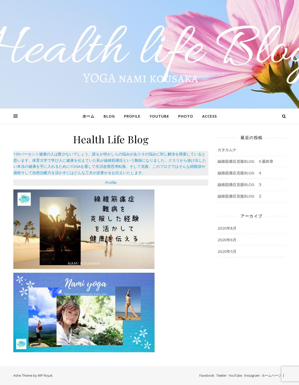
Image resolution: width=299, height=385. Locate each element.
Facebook (206, 375)
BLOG (109, 116)
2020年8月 (227, 228)
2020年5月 (227, 251)
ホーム (88, 116)
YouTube (235, 375)
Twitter (221, 375)
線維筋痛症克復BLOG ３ (240, 184)
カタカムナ (227, 149)
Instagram (252, 375)
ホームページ (271, 375)
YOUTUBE (159, 116)
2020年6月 (227, 239)
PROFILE (132, 116)
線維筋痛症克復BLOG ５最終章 (245, 161)
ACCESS (209, 116)
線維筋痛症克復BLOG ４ (240, 172)
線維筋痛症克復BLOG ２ (240, 196)
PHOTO (185, 116)
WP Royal (45, 375)
